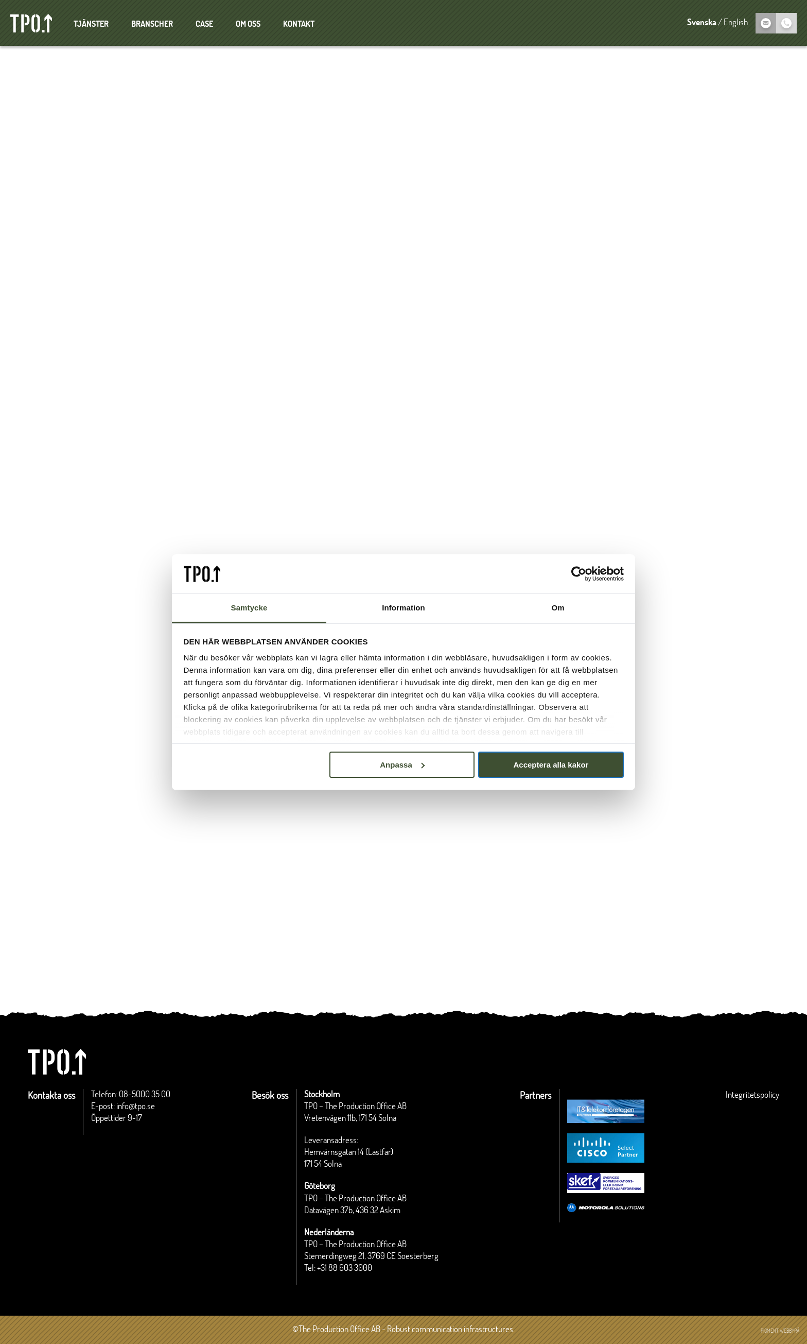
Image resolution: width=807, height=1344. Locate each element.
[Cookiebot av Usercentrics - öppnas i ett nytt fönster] (579, 574)
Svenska (701, 23)
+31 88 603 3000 (344, 1268)
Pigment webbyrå (780, 1331)
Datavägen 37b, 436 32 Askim (352, 1210)
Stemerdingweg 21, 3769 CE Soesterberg (371, 1256)
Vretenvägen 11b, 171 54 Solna (350, 1118)
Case (204, 24)
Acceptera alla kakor (550, 764)
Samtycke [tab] (249, 607)
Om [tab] (557, 607)
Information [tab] (403, 607)
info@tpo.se (135, 1106)
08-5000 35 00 (144, 1095)
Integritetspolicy (752, 1095)
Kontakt (298, 24)
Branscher (152, 24)
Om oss (248, 24)
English (736, 23)
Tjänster (91, 24)
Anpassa (402, 764)
